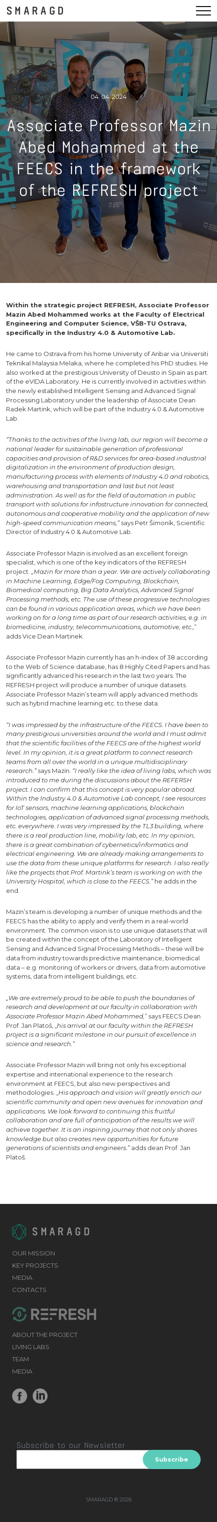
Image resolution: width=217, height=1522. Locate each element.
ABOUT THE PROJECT (44, 1334)
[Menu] (203, 10)
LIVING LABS (30, 1347)
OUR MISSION (33, 1253)
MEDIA (22, 1277)
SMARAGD (36, 10)
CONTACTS (29, 1289)
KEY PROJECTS (35, 1265)
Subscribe (171, 1459)
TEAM (20, 1359)
